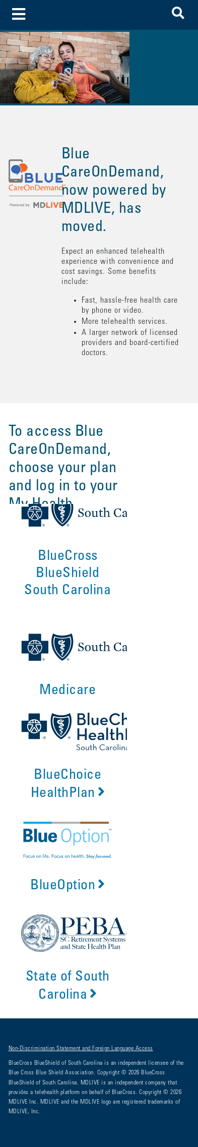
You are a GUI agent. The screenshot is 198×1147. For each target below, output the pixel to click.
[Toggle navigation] (19, 15)
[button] (178, 15)
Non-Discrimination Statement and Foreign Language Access (81, 1049)
